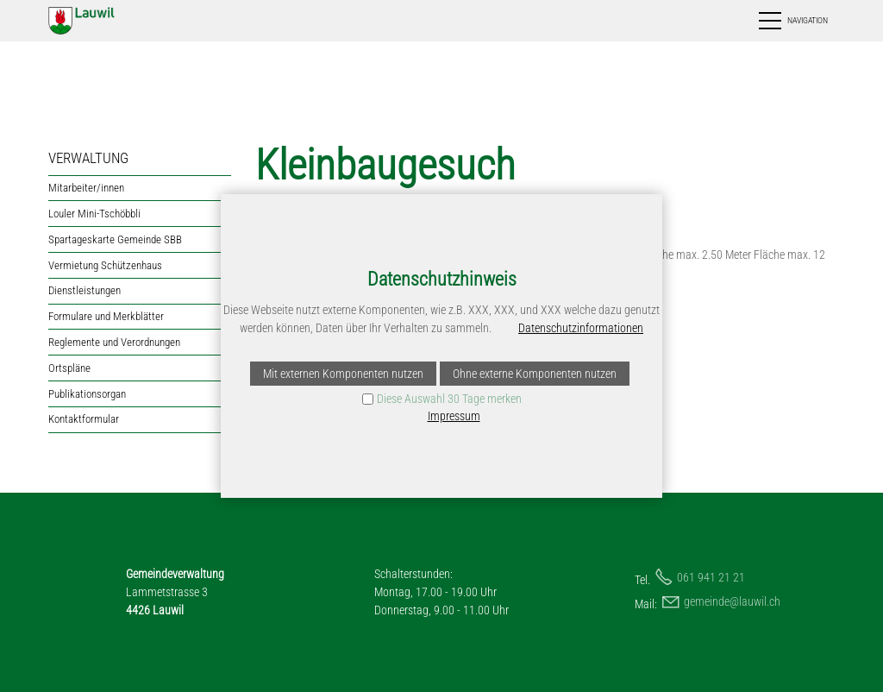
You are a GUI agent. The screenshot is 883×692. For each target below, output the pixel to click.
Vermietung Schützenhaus (105, 265)
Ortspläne (69, 368)
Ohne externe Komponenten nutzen (535, 374)
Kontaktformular (83, 418)
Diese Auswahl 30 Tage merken (449, 399)
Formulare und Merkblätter (106, 316)
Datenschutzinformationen (580, 328)
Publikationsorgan (87, 393)
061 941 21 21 (711, 577)
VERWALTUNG (88, 158)
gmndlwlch (732, 601)
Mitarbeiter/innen (86, 187)
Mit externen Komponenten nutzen (343, 374)
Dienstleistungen (84, 290)
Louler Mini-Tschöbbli (94, 213)
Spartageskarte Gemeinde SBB (115, 239)
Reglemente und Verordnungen (114, 342)
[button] (792, 21)
